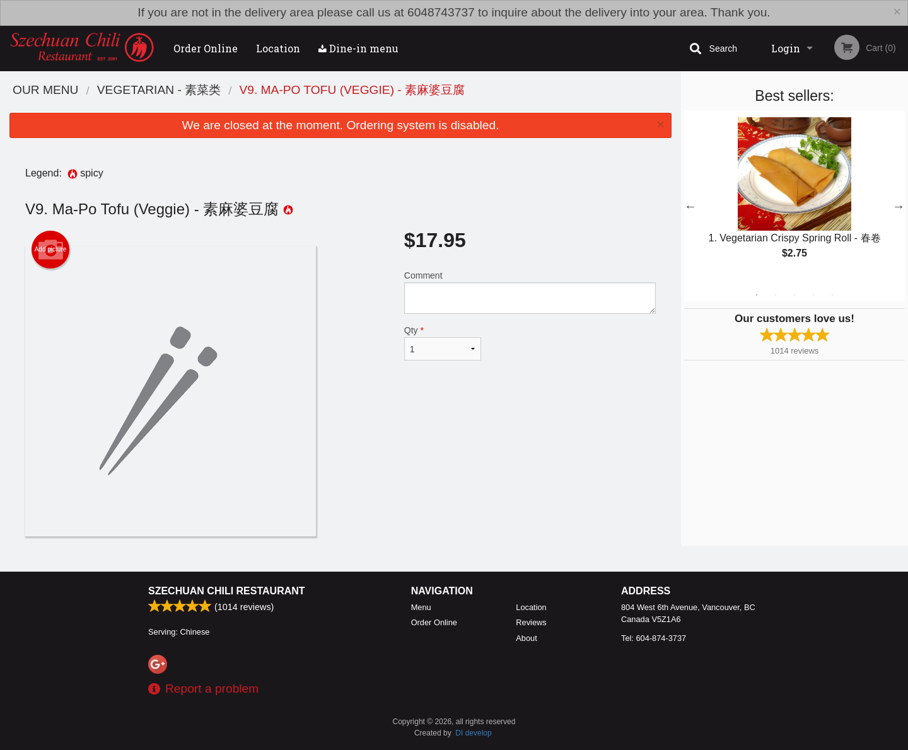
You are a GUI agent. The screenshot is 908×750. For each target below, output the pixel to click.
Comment (530, 292)
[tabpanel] (794, 198)
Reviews (531, 622)
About (526, 638)
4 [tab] (813, 295)
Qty (442, 343)
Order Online (205, 48)
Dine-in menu (358, 48)
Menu (421, 607)
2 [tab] (775, 295)
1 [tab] (756, 295)
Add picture (51, 249)
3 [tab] (794, 295)
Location (278, 48)
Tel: (653, 638)
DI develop (473, 733)
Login (785, 48)
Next (898, 206)
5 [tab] (832, 295)
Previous (690, 206)
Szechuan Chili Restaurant (226, 591)
